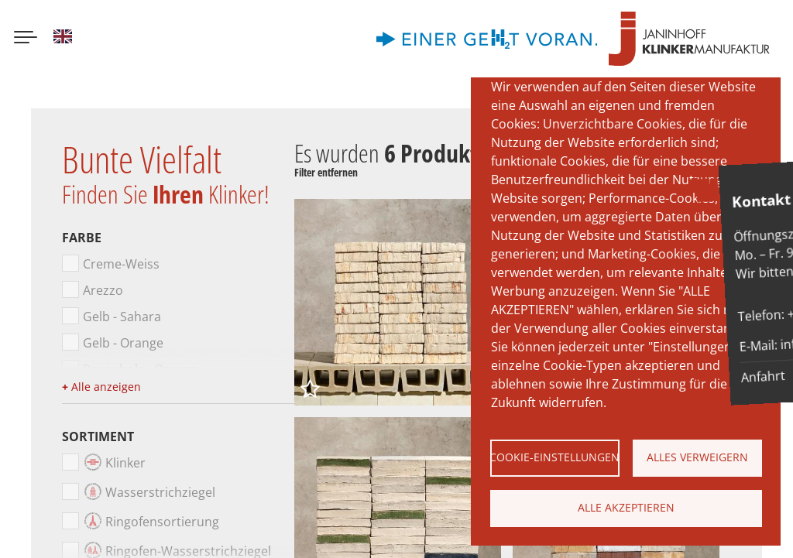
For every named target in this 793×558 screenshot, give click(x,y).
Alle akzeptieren (626, 507)
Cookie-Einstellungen (555, 457)
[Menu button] (25, 38)
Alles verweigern (697, 457)
